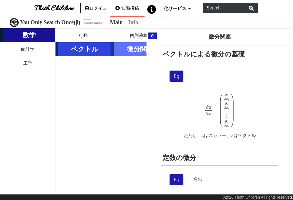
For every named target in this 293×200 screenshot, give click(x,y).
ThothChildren (93, 23)
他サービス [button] (175, 8)
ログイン (96, 8)
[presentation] (220, 110)
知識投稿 (127, 8)
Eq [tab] (176, 76)
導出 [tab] (197, 179)
